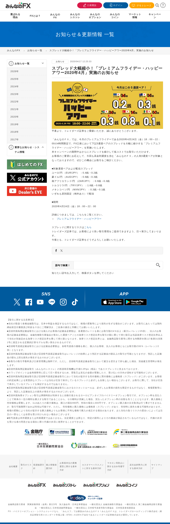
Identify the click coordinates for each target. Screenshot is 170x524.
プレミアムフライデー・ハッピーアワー (79, 218)
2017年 (14, 139)
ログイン (115, 5)
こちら (88, 227)
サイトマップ (156, 465)
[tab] (27, 64)
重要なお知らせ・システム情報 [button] (27, 149)
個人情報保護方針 (49, 465)
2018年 (14, 132)
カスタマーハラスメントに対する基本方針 (91, 465)
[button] (40, 63)
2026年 (14, 71)
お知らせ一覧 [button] (22, 63)
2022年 (14, 101)
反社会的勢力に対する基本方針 (139, 465)
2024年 (14, 86)
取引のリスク (24, 465)
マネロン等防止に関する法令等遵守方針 (116, 465)
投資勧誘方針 (36, 465)
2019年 (14, 124)
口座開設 (89, 5)
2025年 (14, 79)
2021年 (14, 109)
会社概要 (13, 464)
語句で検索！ (62, 265)
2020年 (14, 116)
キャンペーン (155, 16)
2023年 (14, 94)
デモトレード (142, 5)
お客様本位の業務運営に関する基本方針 (67, 465)
